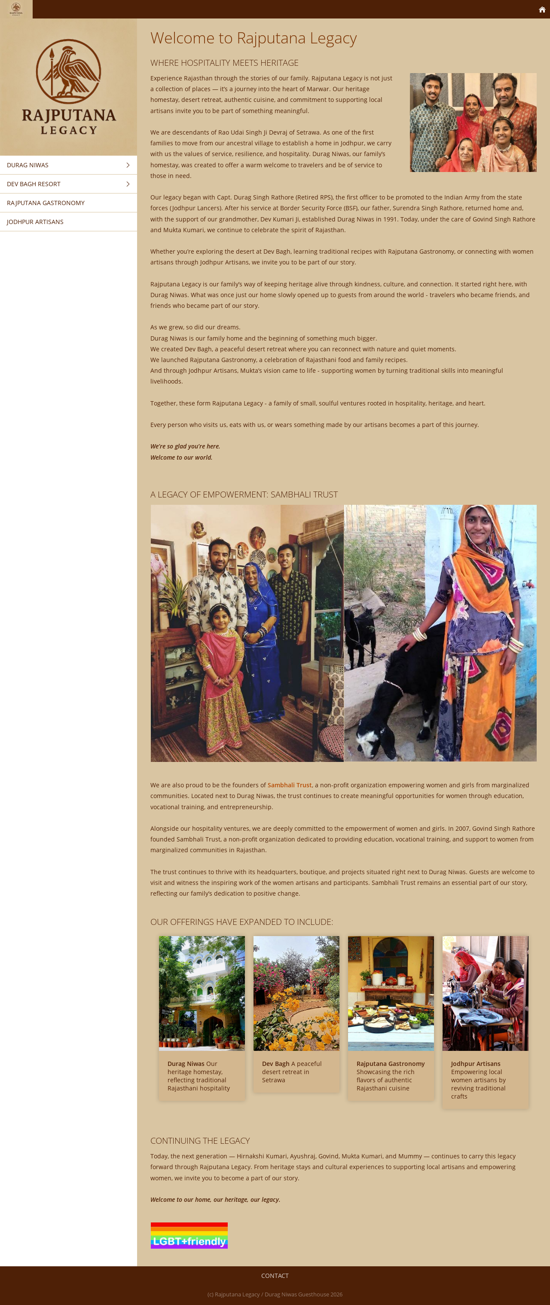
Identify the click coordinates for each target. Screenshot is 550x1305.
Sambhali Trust (290, 785)
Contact (275, 1275)
